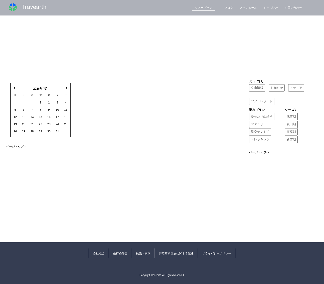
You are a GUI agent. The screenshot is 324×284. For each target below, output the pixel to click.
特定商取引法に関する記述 (176, 253)
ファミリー (258, 124)
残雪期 (291, 116)
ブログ (229, 7)
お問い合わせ (293, 7)
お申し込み (271, 7)
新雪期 (291, 139)
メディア (296, 87)
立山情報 (257, 87)
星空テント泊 (260, 131)
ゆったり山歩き (262, 116)
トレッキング (260, 139)
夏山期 (291, 124)
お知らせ (276, 87)
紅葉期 (291, 131)
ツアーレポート (262, 101)
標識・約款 (143, 253)
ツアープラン (203, 7)
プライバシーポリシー (216, 253)
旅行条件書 (120, 253)
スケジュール (248, 7)
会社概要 (99, 253)
